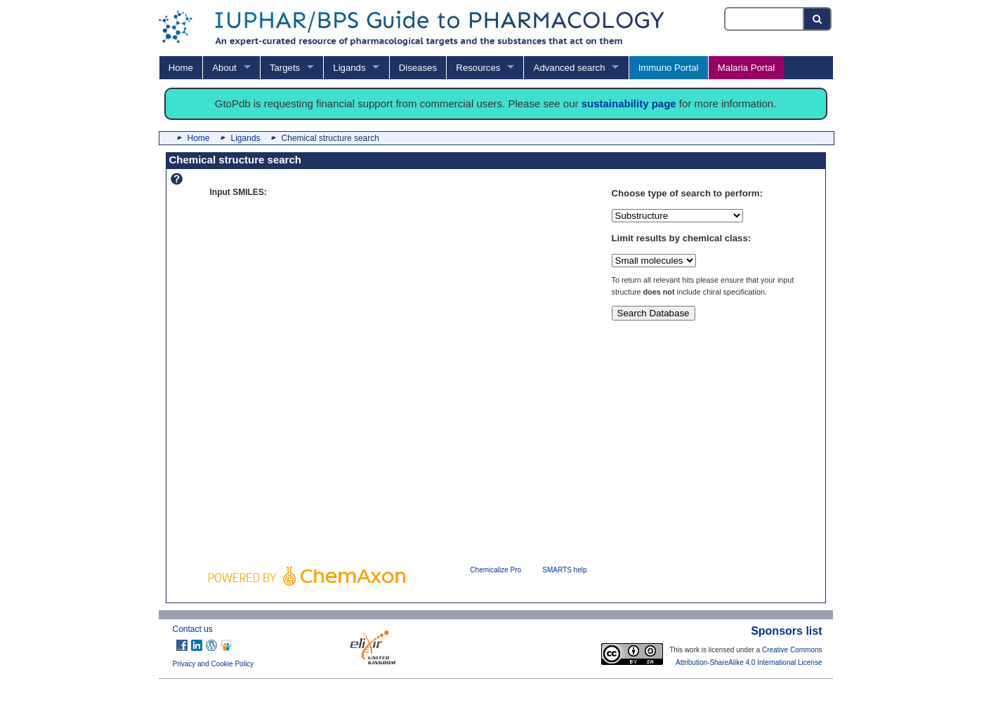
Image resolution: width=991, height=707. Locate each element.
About (224, 67)
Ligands (349, 67)
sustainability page (629, 103)
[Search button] (818, 19)
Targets (285, 67)
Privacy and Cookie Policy (213, 664)
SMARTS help (564, 570)
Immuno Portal (668, 67)
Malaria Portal (746, 67)
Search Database (653, 313)
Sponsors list (786, 631)
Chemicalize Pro (495, 570)
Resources (478, 67)
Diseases (418, 67)
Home (181, 67)
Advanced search (569, 67)
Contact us (193, 629)
